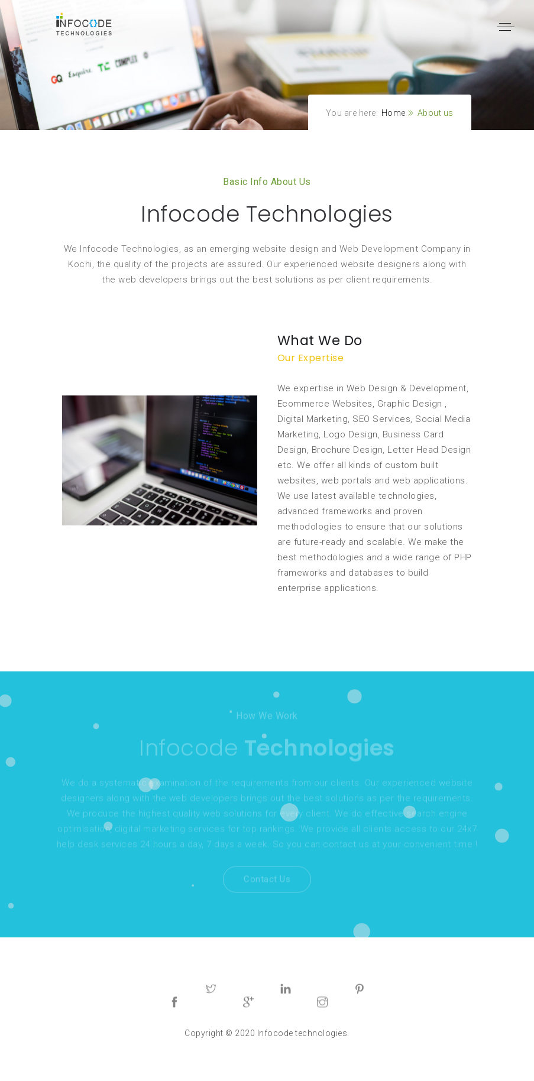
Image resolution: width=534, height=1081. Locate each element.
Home (393, 113)
